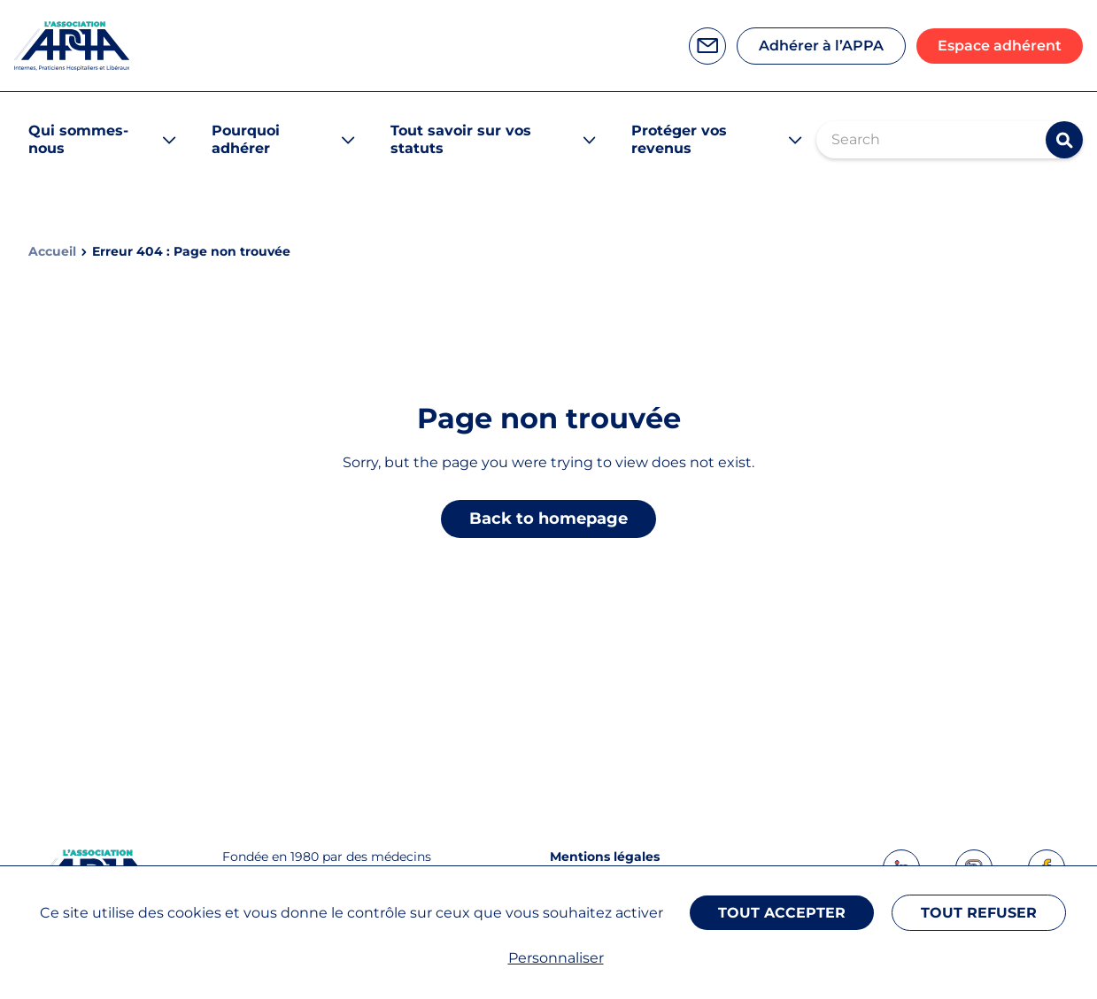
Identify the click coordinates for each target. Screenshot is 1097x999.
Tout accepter (782, 912)
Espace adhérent (1000, 45)
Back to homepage (548, 518)
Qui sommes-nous (78, 139)
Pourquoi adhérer (246, 139)
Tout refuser (979, 912)
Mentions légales (605, 857)
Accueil (52, 251)
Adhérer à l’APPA (821, 45)
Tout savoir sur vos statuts (460, 139)
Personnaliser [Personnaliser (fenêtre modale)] (556, 957)
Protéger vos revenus (679, 139)
